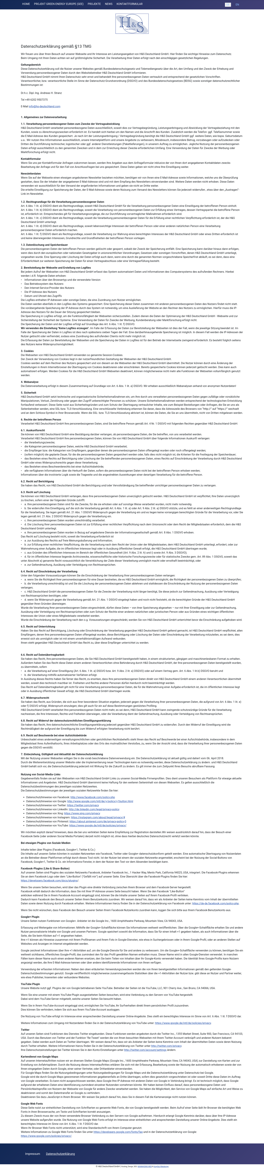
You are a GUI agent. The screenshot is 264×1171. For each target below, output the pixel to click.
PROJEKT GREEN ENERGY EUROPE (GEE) (59, 4)
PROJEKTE (94, 4)
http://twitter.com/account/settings (145, 1050)
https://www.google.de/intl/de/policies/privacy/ (97, 825)
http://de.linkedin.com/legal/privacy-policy (94, 809)
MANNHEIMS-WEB (145, 1166)
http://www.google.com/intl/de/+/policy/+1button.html (100, 801)
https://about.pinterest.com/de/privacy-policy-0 (98, 821)
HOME (26, 4)
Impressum (32, 1154)
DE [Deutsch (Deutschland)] (228, 4)
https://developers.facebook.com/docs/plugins (49, 880)
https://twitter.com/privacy (83, 805)
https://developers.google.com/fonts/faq (118, 1132)
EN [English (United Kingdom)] (237, 4)
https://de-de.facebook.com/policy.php (215, 903)
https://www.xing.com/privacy (82, 813)
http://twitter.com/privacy (166, 1046)
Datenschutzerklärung (60, 1154)
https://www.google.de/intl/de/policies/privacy (183, 1023)
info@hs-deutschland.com (44, 106)
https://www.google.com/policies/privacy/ (46, 1136)
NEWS (108, 4)
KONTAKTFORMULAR (129, 4)
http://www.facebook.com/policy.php (93, 797)
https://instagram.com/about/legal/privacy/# (98, 817)
